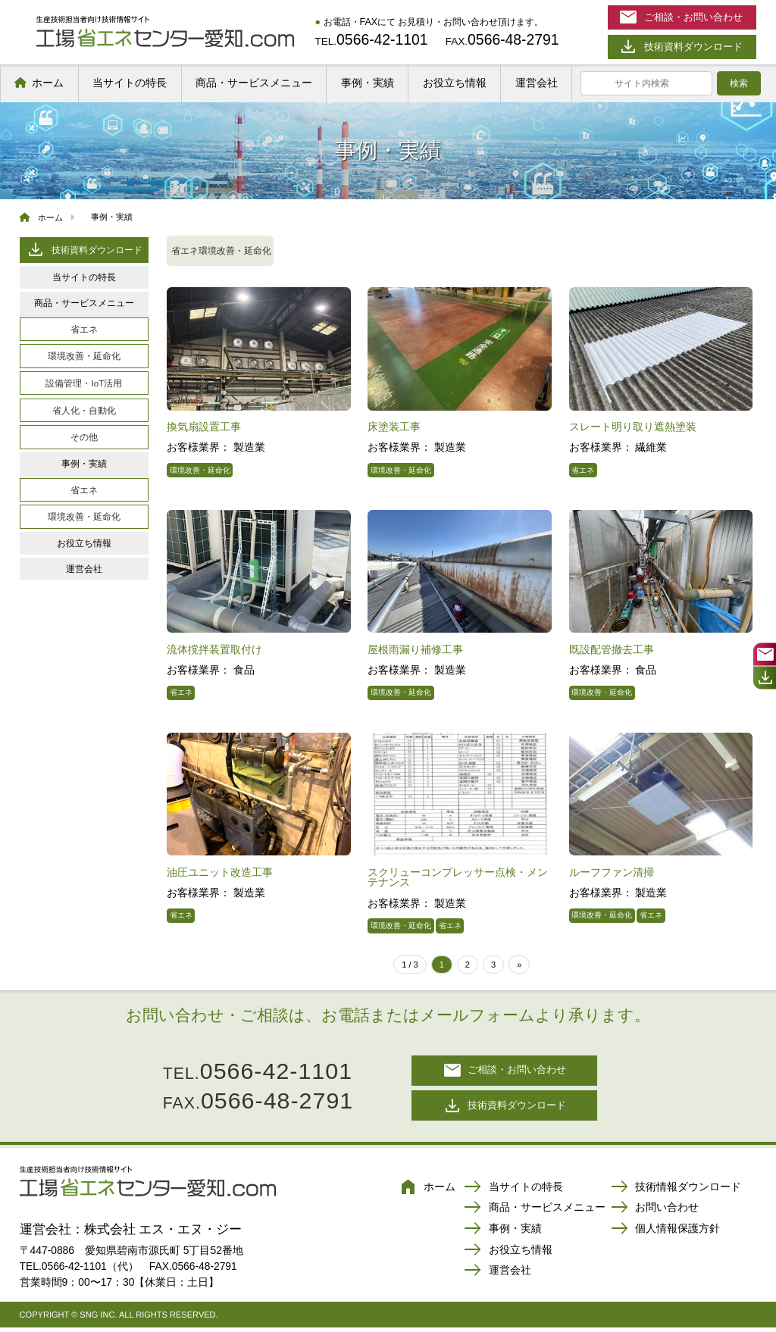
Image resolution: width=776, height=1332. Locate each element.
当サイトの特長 (129, 83)
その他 (84, 437)
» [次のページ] (519, 964)
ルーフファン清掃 (611, 872)
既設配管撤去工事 (611, 649)
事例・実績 (367, 83)
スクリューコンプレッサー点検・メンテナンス (458, 877)
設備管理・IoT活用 (83, 383)
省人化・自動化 (84, 410)
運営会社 (536, 83)
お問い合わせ (654, 1213)
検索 (739, 83)
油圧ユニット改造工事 (220, 872)
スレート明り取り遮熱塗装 (632, 427)
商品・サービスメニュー (254, 83)
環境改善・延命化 (84, 356)
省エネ (84, 329)
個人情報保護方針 (665, 1234)
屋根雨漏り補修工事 (415, 649)
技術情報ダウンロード (676, 1191)
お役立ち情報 (455, 83)
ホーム (48, 83)
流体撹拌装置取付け (214, 649)
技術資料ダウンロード (84, 249)
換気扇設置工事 (204, 427)
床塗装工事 (394, 427)
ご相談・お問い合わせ (505, 1071)
